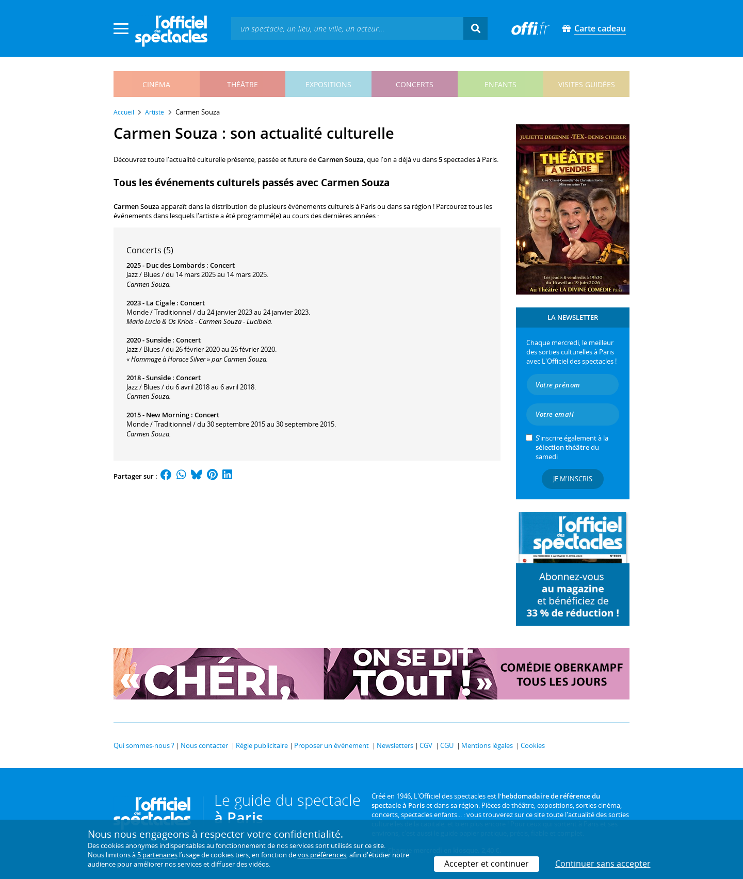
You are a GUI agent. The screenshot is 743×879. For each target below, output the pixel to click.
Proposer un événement (331, 745)
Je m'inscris (572, 478)
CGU (447, 745)
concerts (414, 84)
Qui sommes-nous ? (144, 745)
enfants (500, 84)
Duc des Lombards (175, 265)
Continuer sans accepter (603, 863)
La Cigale (160, 302)
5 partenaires (157, 854)
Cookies (533, 745)
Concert (222, 265)
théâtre (242, 84)
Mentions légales (487, 745)
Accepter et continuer (486, 863)
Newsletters (395, 745)
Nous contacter (204, 745)
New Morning (167, 414)
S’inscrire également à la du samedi (572, 447)
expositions (328, 84)
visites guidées (586, 84)
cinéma (156, 84)
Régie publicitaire (262, 745)
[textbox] (347, 28)
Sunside (158, 340)
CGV (425, 745)
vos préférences (322, 854)
